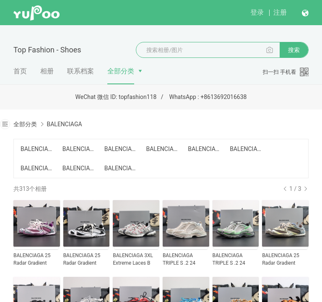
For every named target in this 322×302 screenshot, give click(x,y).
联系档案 (80, 71)
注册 (280, 12)
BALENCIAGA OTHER (120, 168)
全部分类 (120, 71)
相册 (47, 71)
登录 (257, 12)
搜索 (294, 50)
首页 (20, 71)
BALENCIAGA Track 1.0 (246, 149)
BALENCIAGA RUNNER (162, 149)
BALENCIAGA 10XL (120, 149)
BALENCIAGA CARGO (36, 149)
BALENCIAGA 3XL (78, 149)
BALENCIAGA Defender (204, 149)
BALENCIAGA (64, 124)
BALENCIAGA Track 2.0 (36, 168)
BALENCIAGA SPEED (78, 168)
